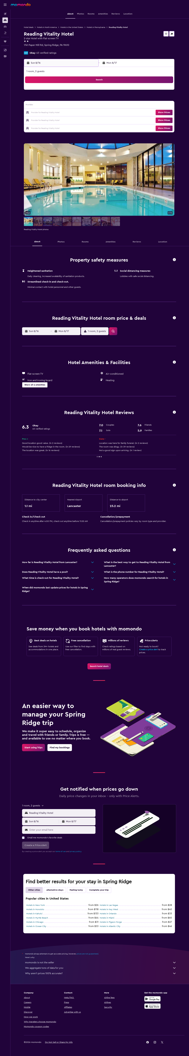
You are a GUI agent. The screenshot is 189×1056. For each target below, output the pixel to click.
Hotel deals (29, 27)
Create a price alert (149, 650)
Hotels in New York (36, 905)
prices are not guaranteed (88, 954)
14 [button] (82, 105)
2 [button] (46, 98)
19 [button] (68, 113)
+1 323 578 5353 (33, 48)
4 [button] (60, 98)
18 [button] (60, 113)
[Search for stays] (5, 20)
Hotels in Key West (109, 909)
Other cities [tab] (35, 890)
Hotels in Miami (107, 918)
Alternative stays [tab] (55, 890)
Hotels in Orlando (108, 914)
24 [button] (53, 120)
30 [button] (46, 127)
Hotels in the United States (72, 27)
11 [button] (60, 105)
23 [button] (46, 120)
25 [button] (60, 120)
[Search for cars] (5, 27)
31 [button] (53, 127)
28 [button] (82, 120)
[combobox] (62, 813)
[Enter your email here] (62, 830)
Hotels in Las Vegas (109, 905)
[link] (99, 666)
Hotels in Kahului (35, 914)
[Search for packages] (5, 33)
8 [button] (89, 98)
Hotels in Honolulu (36, 909)
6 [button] (75, 98)
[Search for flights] (5, 14)
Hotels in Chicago (35, 922)
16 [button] (46, 113)
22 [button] (89, 113)
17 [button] (53, 113)
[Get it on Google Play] (153, 999)
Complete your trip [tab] (99, 890)
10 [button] (53, 105)
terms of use (61, 851)
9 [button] (46, 105)
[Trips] (5, 41)
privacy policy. (76, 851)
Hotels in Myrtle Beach (38, 918)
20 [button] (75, 113)
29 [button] (89, 120)
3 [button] (53, 98)
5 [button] (67, 98)
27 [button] (75, 120)
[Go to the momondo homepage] (21, 4)
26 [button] (67, 120)
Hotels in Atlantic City (110, 926)
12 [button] (68, 105)
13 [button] (75, 105)
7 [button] (82, 98)
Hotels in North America (47, 27)
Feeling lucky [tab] (77, 890)
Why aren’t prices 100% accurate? (101, 973)
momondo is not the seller (101, 962)
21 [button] (82, 113)
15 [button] (89, 105)
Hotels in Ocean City (37, 926)
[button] (5, 4)
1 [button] (89, 91)
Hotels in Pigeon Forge (111, 922)
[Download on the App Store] (153, 1006)
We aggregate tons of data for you (101, 968)
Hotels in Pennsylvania (96, 27)
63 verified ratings (47, 53)
